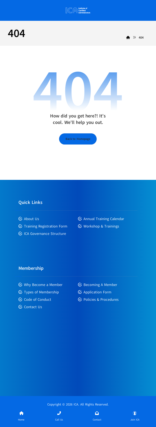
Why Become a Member (40, 284)
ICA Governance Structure (42, 233)
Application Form (94, 292)
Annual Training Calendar (101, 218)
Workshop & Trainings (98, 226)
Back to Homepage (78, 139)
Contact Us (30, 307)
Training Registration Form (42, 226)
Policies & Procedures (98, 299)
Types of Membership (38, 292)
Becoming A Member (97, 284)
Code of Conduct (34, 299)
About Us (28, 218)
